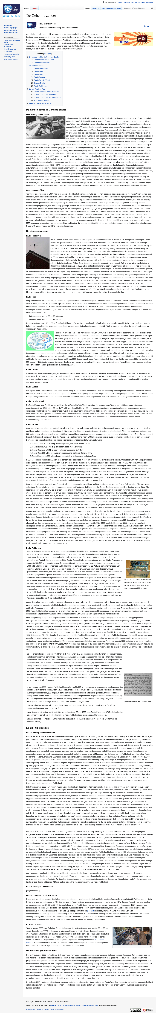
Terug (146, 26)
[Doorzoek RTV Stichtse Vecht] (138, 8)
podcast (90, 911)
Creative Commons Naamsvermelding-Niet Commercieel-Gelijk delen (74, 1005)
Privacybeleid (30, 1010)
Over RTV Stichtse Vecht (45, 1010)
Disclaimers (59, 1010)
